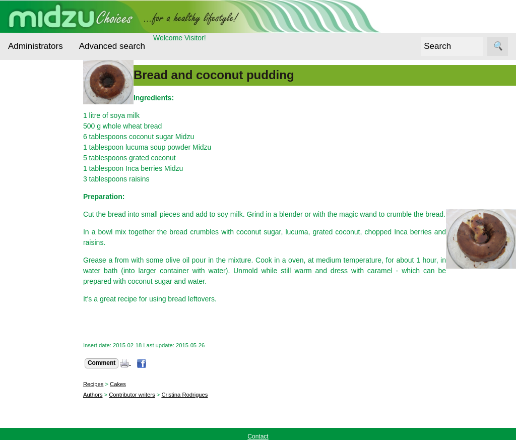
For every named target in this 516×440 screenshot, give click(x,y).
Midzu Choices (31, 286)
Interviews (37, 215)
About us (46, 314)
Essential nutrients (35, 190)
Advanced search (112, 46)
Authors (110, 395)
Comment (119, 362)
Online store (27, 424)
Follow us (23, 357)
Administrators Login (40, 80)
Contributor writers (149, 395)
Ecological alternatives (39, 160)
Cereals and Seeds (40, 129)
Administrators (35, 46)
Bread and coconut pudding (231, 75)
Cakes (135, 384)
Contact (44, 330)
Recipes (33, 254)
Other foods (39, 234)
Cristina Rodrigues (202, 395)
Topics (18, 98)
